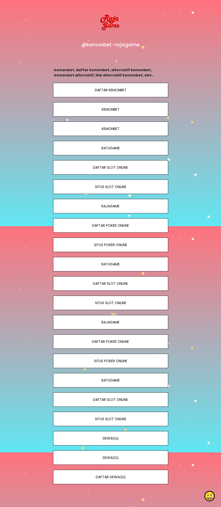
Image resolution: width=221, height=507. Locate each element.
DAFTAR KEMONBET (110, 90)
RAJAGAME (110, 206)
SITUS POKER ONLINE (110, 244)
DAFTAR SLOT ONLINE (110, 167)
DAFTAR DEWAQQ (110, 477)
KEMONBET (110, 109)
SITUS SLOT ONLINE (110, 186)
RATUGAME (110, 148)
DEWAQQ (110, 438)
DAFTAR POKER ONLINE (110, 225)
